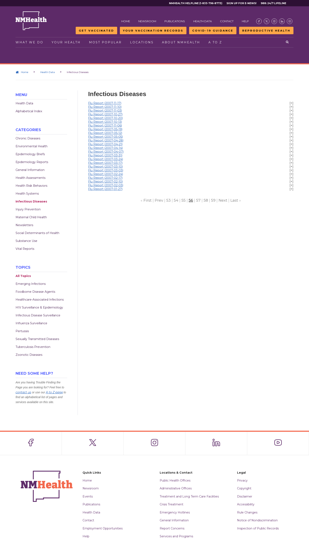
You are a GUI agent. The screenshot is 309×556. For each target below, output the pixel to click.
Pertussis (22, 331)
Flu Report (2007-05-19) (105, 129)
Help (245, 21)
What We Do (29, 42)
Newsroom (147, 21)
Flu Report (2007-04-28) (105, 140)
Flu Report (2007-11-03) (105, 110)
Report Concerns (172, 528)
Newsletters (24, 225)
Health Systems (27, 193)
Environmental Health (31, 146)
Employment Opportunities (103, 528)
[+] (291, 103)
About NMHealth (181, 42)
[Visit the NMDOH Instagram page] (274, 21)
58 (206, 200)
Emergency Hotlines (175, 512)
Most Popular (105, 42)
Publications (174, 21)
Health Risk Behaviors (31, 186)
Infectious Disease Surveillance (38, 315)
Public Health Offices (175, 480)
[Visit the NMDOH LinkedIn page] (282, 21)
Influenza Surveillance (31, 323)
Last (234, 200)
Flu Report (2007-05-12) (105, 133)
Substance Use (26, 241)
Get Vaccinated (96, 30)
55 (183, 200)
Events (88, 496)
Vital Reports (25, 249)
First (148, 200)
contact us (23, 392)
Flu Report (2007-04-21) (105, 144)
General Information (30, 170)
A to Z (215, 42)
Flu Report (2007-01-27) (105, 189)
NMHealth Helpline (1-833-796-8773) (195, 3)
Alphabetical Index (29, 111)
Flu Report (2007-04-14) (105, 148)
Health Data (202, 21)
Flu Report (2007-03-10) (105, 166)
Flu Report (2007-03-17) (105, 163)
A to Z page (54, 392)
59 (213, 200)
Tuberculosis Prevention (33, 347)
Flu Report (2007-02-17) (105, 178)
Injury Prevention (28, 209)
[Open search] (287, 42)
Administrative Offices (176, 488)
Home (125, 21)
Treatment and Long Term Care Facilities (189, 496)
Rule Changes (247, 512)
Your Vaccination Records (153, 30)
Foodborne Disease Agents (35, 292)
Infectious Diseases (31, 201)
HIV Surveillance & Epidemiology (39, 307)
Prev (159, 200)
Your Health (66, 42)
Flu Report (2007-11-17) (104, 103)
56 (191, 200)
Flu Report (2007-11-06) (105, 125)
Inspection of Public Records (258, 528)
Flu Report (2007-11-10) (105, 107)
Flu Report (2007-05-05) (105, 137)
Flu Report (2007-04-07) (106, 152)
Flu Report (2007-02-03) (105, 185)
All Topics (23, 276)
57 (198, 200)
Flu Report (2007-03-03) (105, 170)
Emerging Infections (31, 284)
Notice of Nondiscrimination (257, 520)
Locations (142, 42)
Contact (227, 21)
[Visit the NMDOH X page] (266, 21)
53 (168, 200)
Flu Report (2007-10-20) (105, 118)
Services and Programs (176, 536)
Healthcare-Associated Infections (40, 299)
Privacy (242, 480)
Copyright (244, 488)
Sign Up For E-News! (241, 3)
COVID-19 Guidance (212, 30)
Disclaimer (244, 496)
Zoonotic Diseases (29, 355)
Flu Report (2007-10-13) (105, 122)
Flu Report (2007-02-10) (105, 181)
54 (176, 200)
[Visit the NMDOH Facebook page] (259, 21)
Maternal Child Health (31, 217)
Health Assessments (30, 178)
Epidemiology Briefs (30, 154)
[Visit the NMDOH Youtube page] (289, 21)
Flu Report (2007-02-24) (105, 174)
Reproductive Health (266, 30)
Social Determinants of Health (37, 233)
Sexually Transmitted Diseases (37, 339)
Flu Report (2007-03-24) (105, 159)
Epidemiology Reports (32, 162)
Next (223, 200)
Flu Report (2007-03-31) (105, 155)
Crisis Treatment (171, 504)
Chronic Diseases (28, 138)
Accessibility (245, 504)
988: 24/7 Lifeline (273, 3)
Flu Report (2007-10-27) (105, 114)
